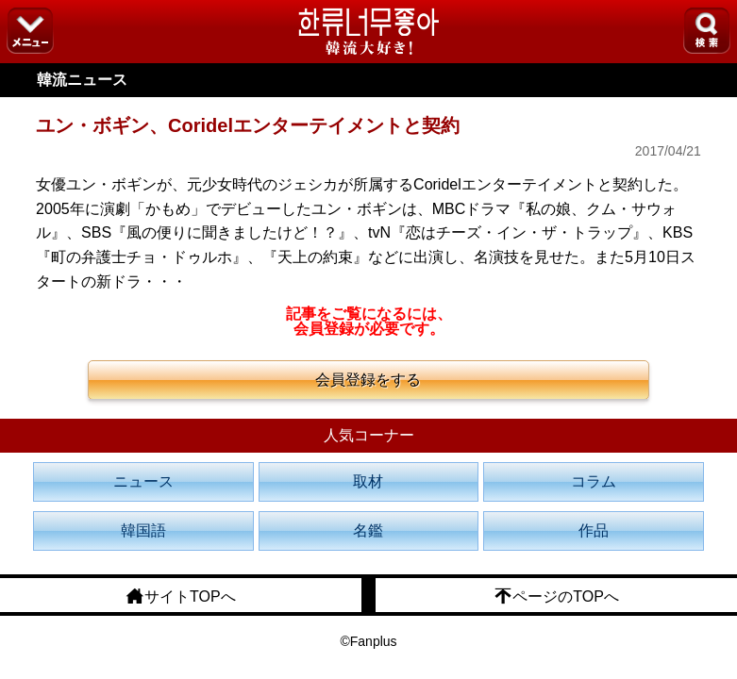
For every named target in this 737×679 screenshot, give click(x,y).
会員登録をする (368, 380)
